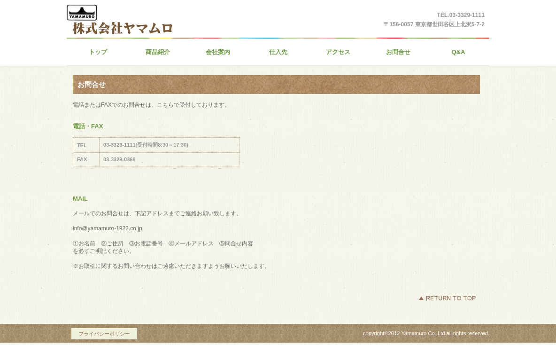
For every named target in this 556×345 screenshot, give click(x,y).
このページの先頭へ (447, 298)
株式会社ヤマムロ (158, 32)
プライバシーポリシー (104, 334)
